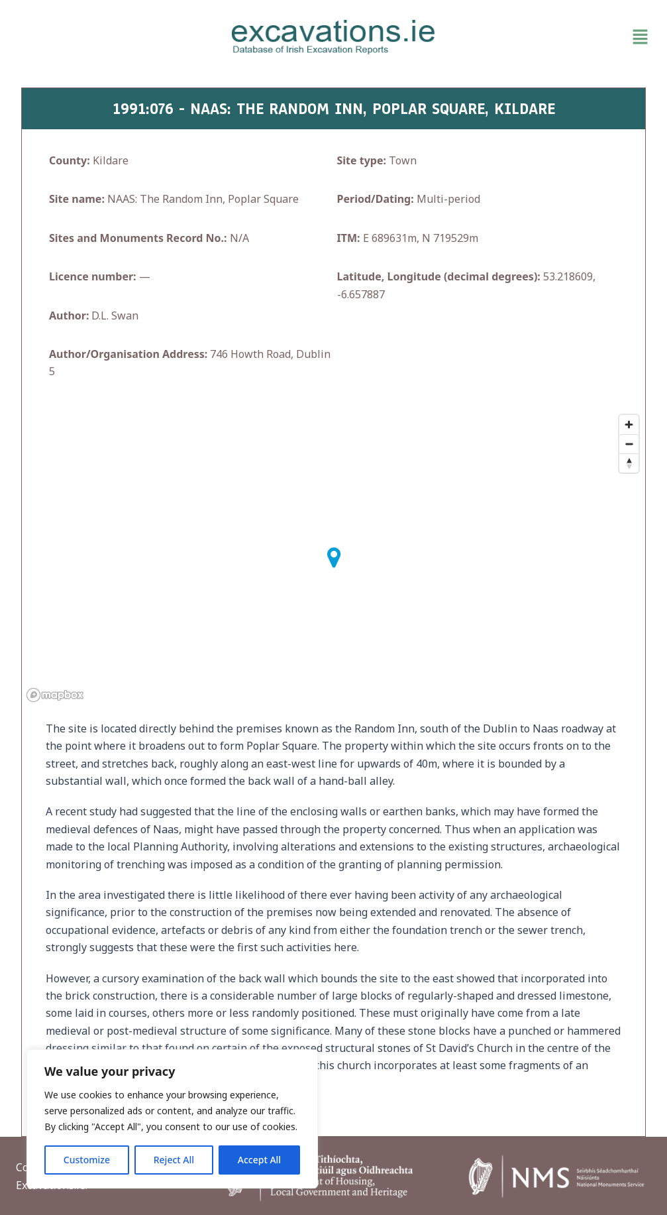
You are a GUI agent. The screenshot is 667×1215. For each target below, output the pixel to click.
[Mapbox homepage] (55, 695)
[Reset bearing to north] (629, 463)
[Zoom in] (629, 424)
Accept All (259, 1159)
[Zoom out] (629, 443)
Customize (87, 1159)
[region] (172, 1118)
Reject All (174, 1159)
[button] (551, 37)
